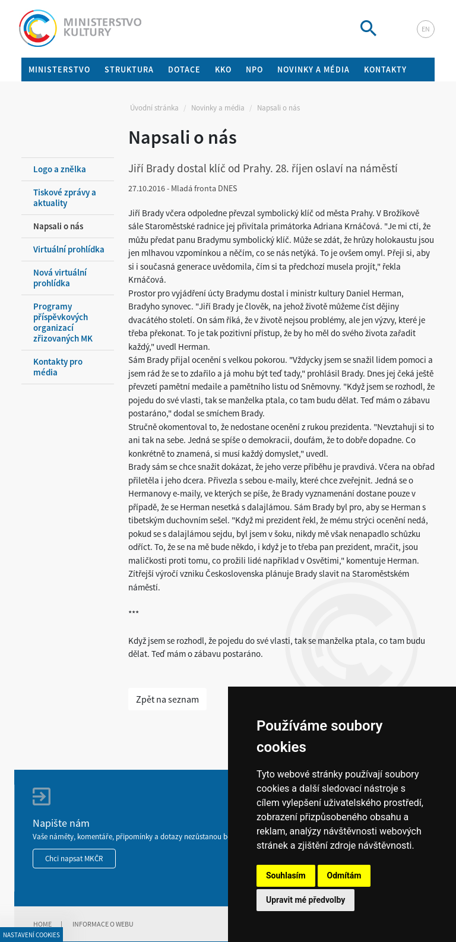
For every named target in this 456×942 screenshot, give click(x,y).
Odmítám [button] (344, 875)
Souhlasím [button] (286, 875)
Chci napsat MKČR (74, 859)
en (426, 28)
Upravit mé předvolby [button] (305, 900)
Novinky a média (218, 108)
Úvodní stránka (154, 108)
